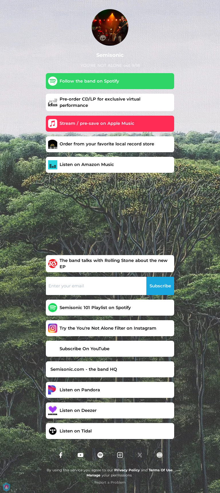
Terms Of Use (161, 470)
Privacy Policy (127, 470)
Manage (94, 475)
